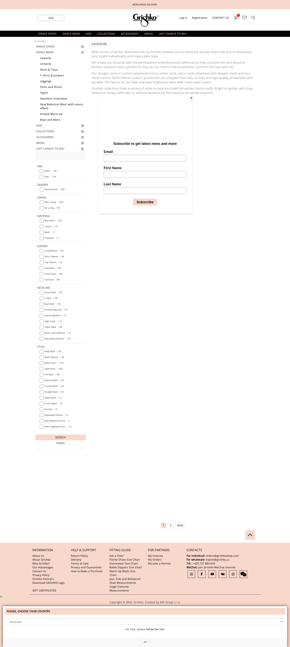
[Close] (191, 98)
